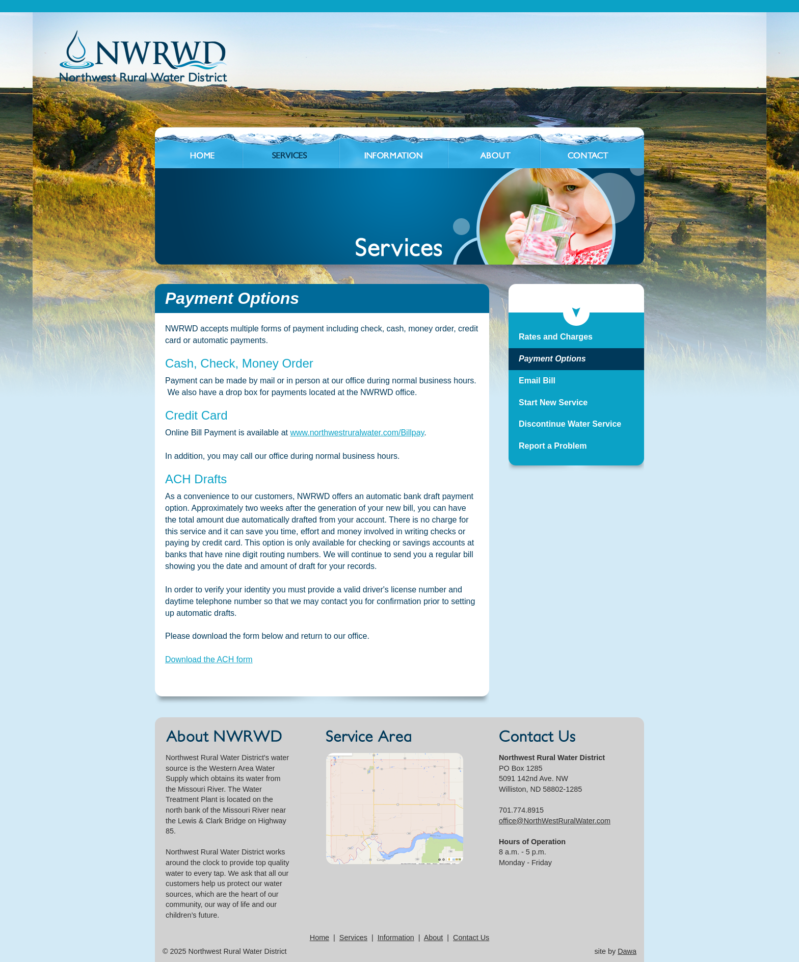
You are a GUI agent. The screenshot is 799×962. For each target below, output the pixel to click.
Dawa (627, 951)
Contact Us (471, 937)
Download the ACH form (209, 659)
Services (353, 937)
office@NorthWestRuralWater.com (554, 821)
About (433, 937)
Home (319, 937)
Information (396, 937)
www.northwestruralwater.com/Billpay (357, 432)
